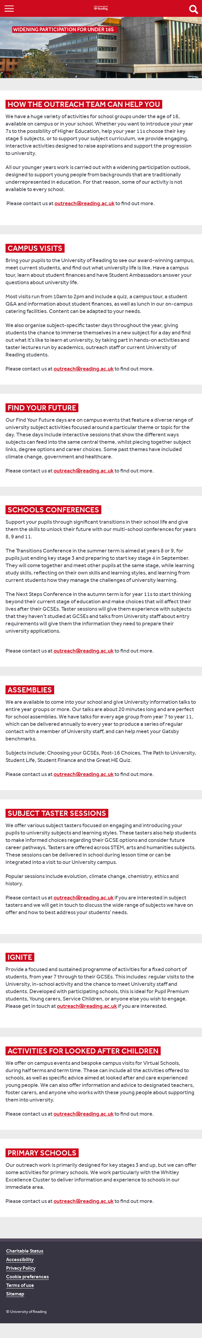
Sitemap (15, 1294)
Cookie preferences (27, 1277)
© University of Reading (26, 1311)
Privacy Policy (21, 1268)
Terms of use (20, 1285)
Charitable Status (24, 1251)
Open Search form (193, 9)
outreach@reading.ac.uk (84, 203)
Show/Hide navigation (9, 8)
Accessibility (20, 1259)
